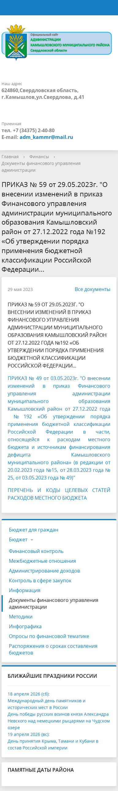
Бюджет (18, 539)
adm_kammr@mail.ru (46, 137)
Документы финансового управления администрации (53, 603)
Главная (10, 156)
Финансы (39, 156)
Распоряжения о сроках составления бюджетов (53, 649)
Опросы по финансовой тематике (49, 636)
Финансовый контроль (36, 551)
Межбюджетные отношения (42, 561)
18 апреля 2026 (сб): (29, 694)
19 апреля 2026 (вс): (29, 734)
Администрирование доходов (44, 570)
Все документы (89, 289)
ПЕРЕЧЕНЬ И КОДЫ (36, 490)
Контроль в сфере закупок (40, 580)
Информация (24, 590)
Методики (20, 616)
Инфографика (25, 626)
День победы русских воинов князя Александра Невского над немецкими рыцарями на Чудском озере (59, 720)
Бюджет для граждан (33, 529)
